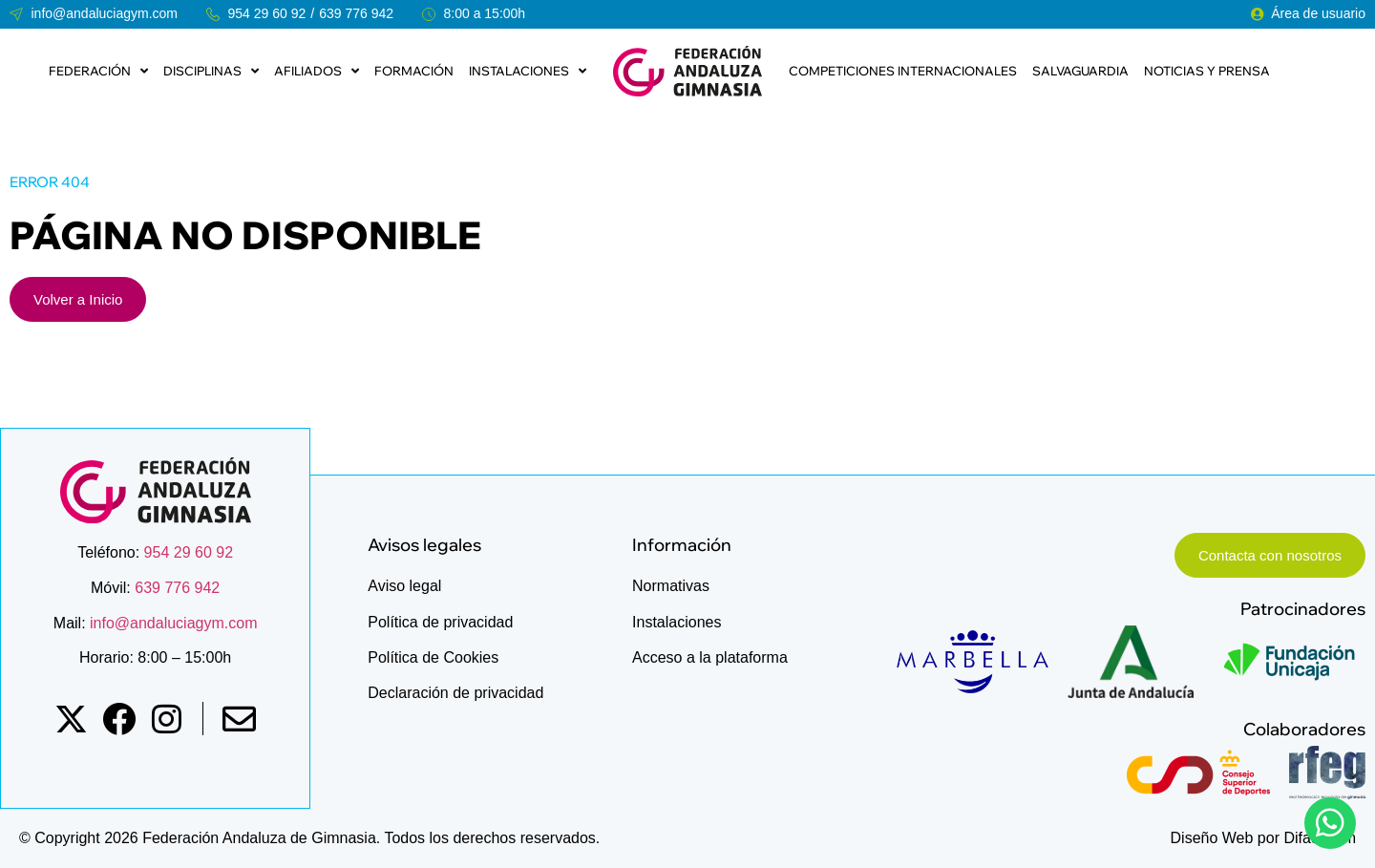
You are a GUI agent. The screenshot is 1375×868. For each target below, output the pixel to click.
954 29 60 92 (267, 13)
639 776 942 (356, 13)
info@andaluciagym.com (172, 623)
